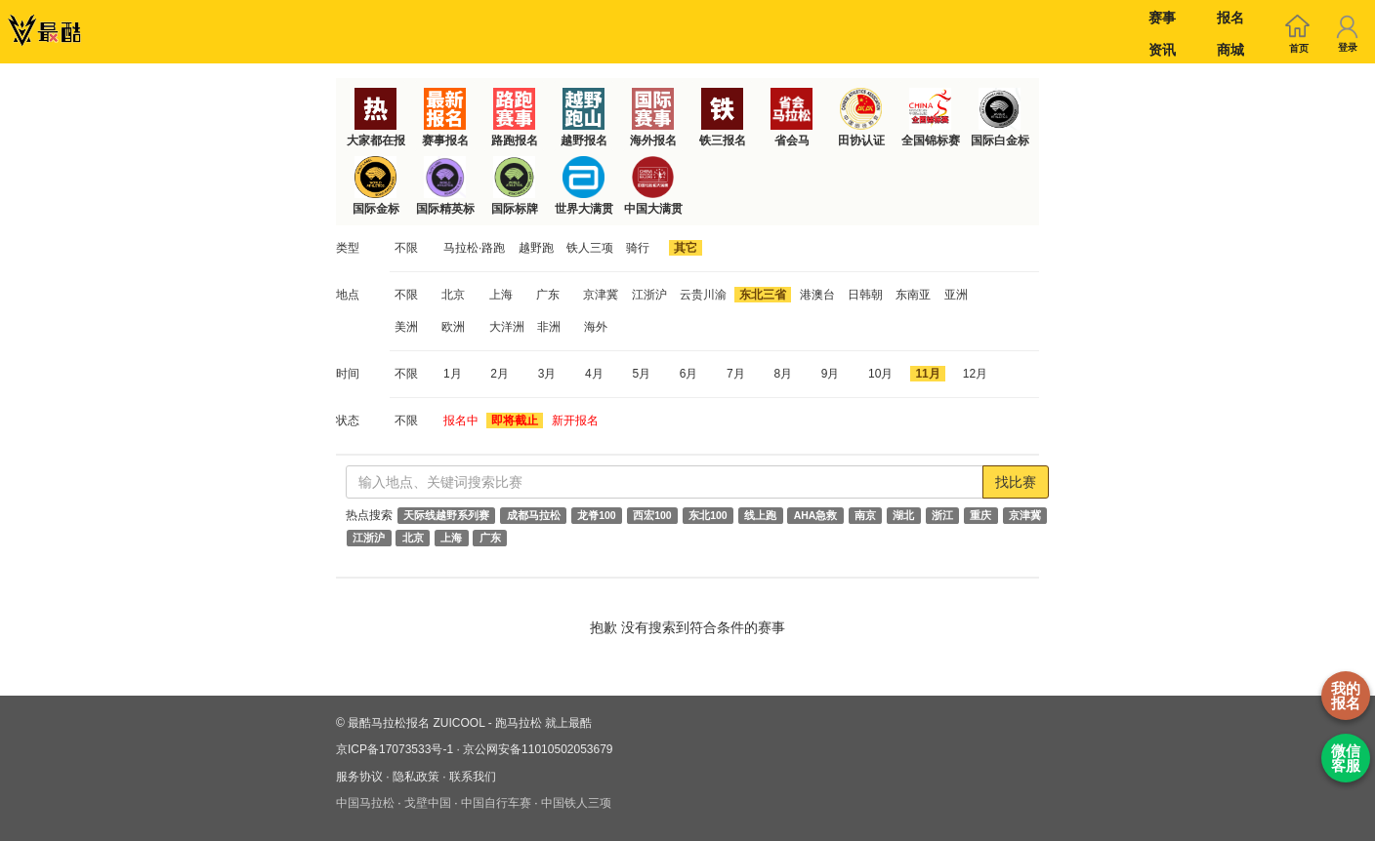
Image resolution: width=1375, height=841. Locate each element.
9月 (830, 373)
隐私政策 (416, 776)
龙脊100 (596, 515)
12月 (975, 373)
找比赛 (1015, 482)
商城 (1230, 50)
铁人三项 (589, 248)
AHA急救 (816, 515)
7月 (736, 373)
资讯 (1162, 50)
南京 (865, 515)
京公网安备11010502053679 (537, 749)
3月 (547, 373)
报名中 (461, 420)
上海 (501, 294)
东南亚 (913, 294)
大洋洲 (506, 327)
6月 (689, 373)
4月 (594, 373)
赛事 (1162, 17)
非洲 (549, 327)
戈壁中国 (427, 803)
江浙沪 (649, 294)
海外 (595, 327)
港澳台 (817, 294)
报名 (1230, 17)
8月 (782, 373)
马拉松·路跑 (474, 248)
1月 (452, 373)
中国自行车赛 (496, 803)
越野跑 (536, 248)
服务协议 (359, 776)
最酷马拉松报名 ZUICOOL (416, 723)
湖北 (903, 515)
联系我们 (472, 776)
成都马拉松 (534, 515)
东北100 (708, 515)
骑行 (637, 248)
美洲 (406, 327)
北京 (453, 294)
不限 (406, 248)
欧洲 (453, 327)
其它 (685, 248)
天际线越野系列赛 (446, 515)
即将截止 (514, 420)
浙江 (942, 515)
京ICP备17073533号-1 (394, 749)
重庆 (980, 515)
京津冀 (600, 294)
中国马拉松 (365, 803)
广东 (548, 294)
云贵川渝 (703, 294)
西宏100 (652, 515)
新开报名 (575, 420)
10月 (880, 373)
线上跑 (760, 515)
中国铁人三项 (576, 803)
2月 (499, 373)
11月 (927, 373)
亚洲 (956, 294)
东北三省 (762, 294)
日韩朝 (865, 294)
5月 (641, 373)
